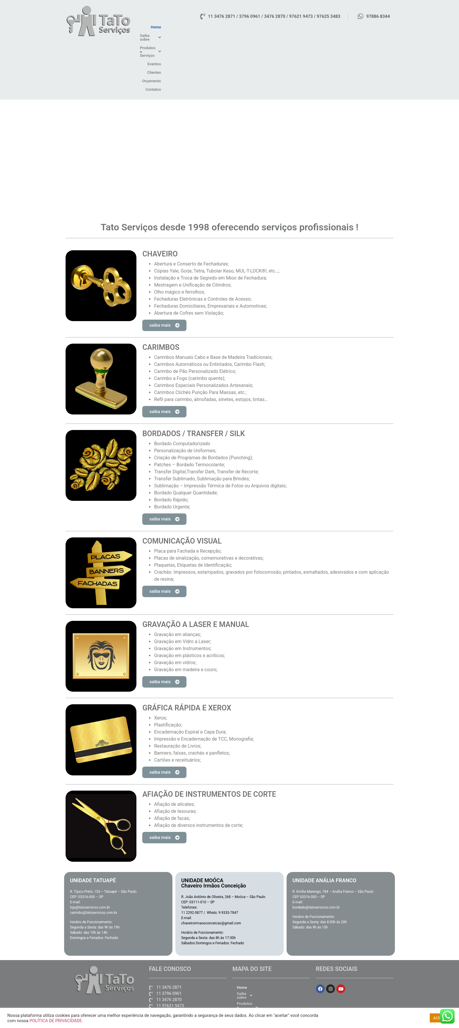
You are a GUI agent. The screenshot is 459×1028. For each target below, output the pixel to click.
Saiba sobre (247, 27)
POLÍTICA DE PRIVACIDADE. (56, 1020)
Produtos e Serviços (286, 27)
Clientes (338, 27)
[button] (247, 27)
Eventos (318, 27)
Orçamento (359, 27)
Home (223, 27)
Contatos (383, 27)
